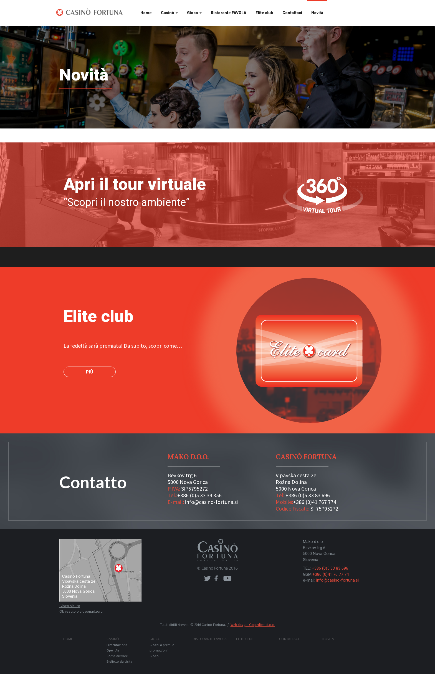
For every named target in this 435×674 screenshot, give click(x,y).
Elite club (264, 13)
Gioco (194, 13)
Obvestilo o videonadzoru (81, 611)
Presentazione (117, 645)
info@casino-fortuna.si (211, 501)
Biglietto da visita (119, 661)
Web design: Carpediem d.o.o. (253, 624)
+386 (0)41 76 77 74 (330, 574)
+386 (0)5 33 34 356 (199, 495)
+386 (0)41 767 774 (314, 501)
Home (146, 13)
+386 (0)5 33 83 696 (307, 495)
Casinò (169, 13)
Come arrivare (117, 656)
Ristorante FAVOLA (228, 13)
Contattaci (292, 13)
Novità (317, 13)
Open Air (113, 650)
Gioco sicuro (69, 605)
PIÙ (89, 372)
